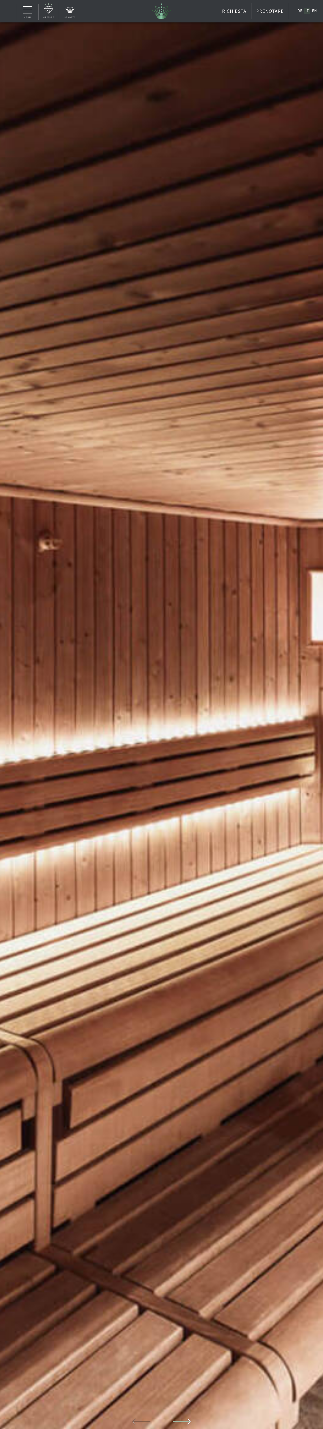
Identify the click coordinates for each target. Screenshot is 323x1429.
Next (182, 1422)
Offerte (48, 17)
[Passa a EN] (314, 10)
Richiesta (234, 11)
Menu (27, 11)
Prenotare (270, 11)
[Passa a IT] (307, 10)
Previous (141, 1422)
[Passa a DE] (300, 10)
